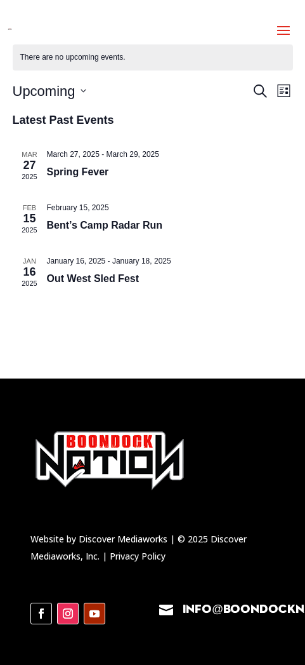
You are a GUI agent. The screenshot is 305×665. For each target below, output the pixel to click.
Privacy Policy (137, 556)
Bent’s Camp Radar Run (105, 225)
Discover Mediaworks (124, 539)
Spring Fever (78, 171)
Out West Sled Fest (93, 278)
